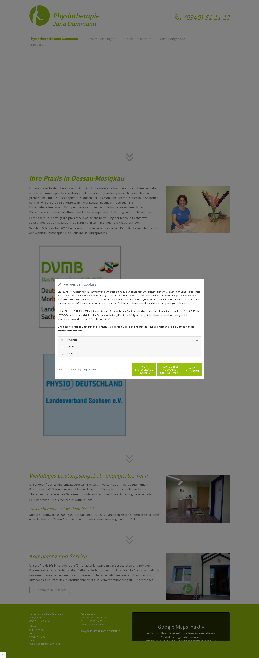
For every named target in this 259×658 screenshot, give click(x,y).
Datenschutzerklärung (69, 369)
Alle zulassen (186, 369)
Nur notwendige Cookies (119, 369)
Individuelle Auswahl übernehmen (152, 370)
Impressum (90, 369)
